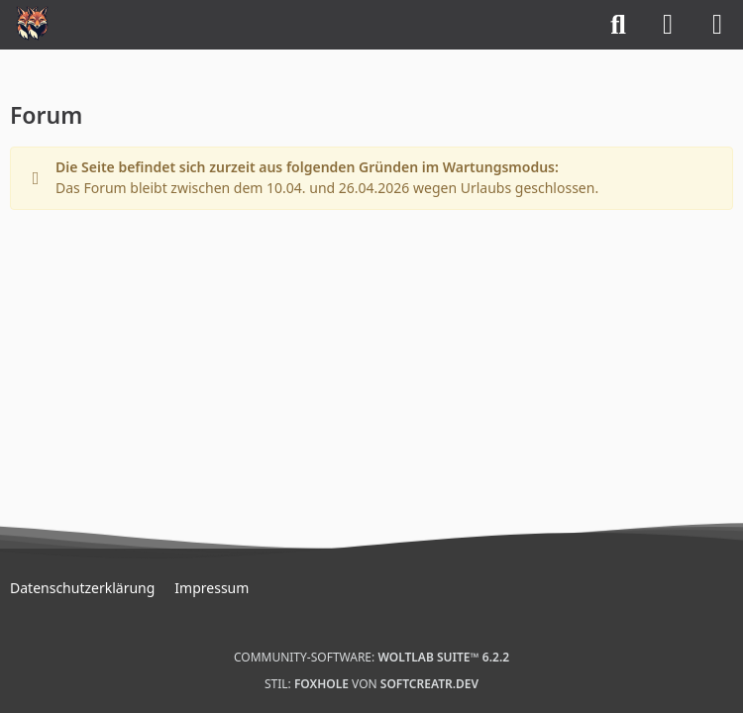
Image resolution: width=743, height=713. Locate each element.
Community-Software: (371, 657)
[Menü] (717, 25)
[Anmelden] (668, 25)
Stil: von (371, 683)
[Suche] (618, 25)
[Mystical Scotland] (32, 23)
